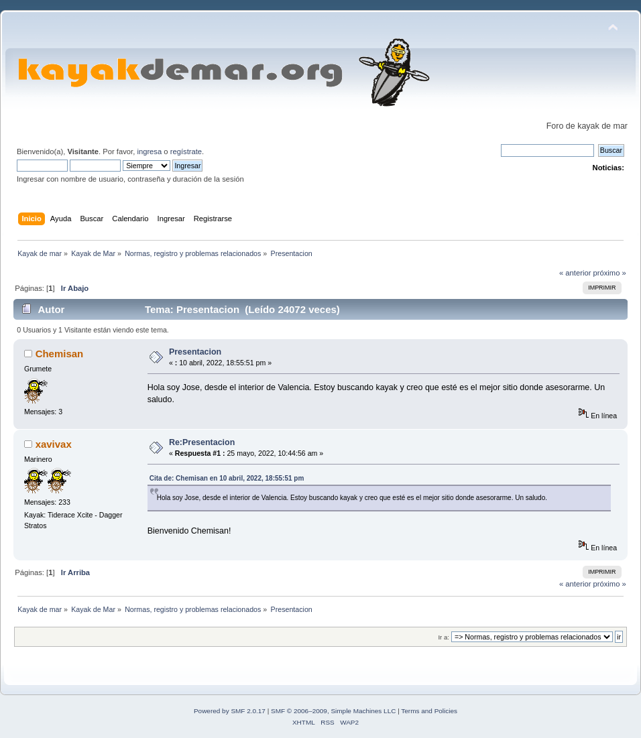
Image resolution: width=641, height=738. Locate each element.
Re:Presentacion (202, 442)
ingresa (149, 151)
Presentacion (195, 352)
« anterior (575, 273)
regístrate (186, 151)
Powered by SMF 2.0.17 (230, 711)
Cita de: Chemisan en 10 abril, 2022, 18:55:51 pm (227, 478)
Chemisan (60, 353)
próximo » (609, 273)
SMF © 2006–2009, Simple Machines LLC (333, 711)
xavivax (54, 444)
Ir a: (443, 637)
